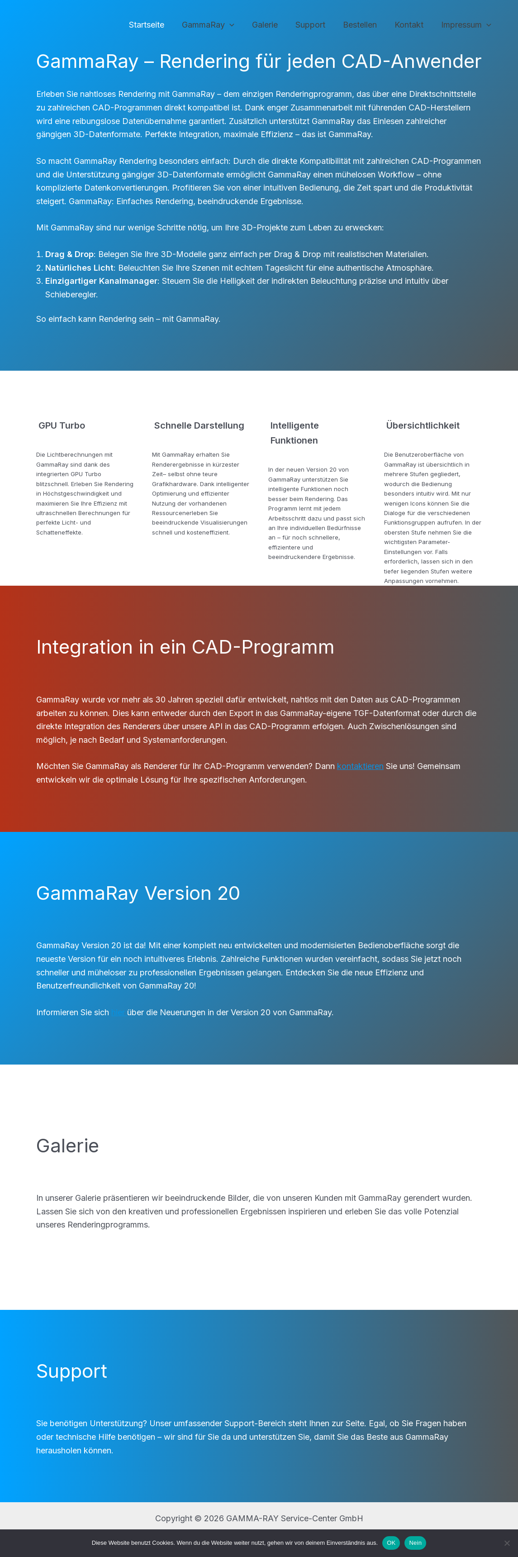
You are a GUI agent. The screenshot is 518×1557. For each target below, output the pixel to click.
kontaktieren (360, 766)
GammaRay (215, 25)
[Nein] (506, 1542)
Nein (415, 1542)
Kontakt (410, 24)
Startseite (155, 24)
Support (315, 24)
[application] (237, 25)
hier (119, 1012)
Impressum (467, 25)
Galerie (271, 24)
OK (391, 1542)
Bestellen (363, 24)
